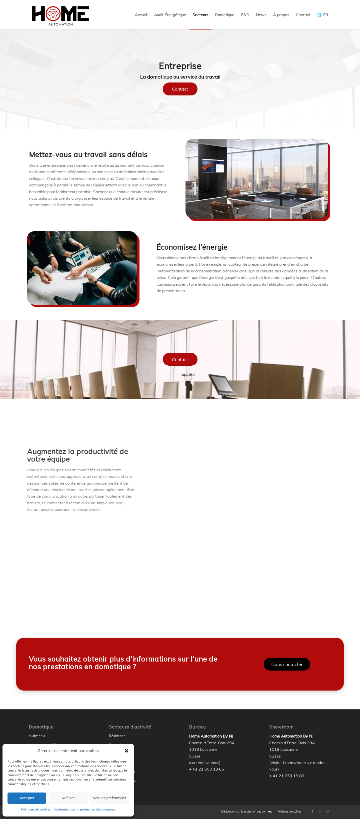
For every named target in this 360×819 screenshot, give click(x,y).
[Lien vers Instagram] (327, 811)
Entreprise (117, 745)
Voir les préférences (109, 798)
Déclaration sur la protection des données (85, 809)
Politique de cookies (36, 809)
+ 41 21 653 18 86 (206, 769)
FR (325, 14)
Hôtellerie (116, 755)
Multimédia (37, 736)
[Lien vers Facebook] (312, 811)
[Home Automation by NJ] (60, 14)
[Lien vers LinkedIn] (320, 811)
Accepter (27, 798)
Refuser (68, 798)
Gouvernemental (122, 772)
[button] (126, 750)
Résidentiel (117, 736)
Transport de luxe (122, 781)
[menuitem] (141, 14)
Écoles (114, 763)
